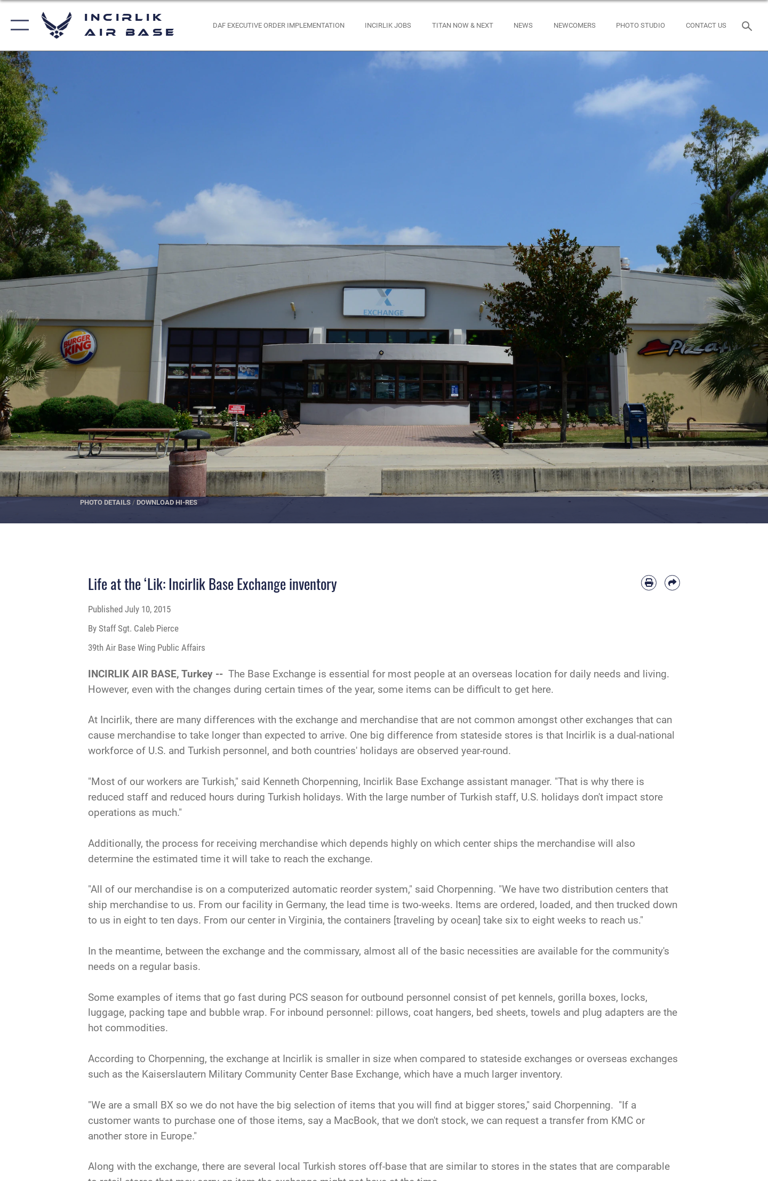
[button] (17, 25)
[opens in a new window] (462, 25)
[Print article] (649, 582)
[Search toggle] (748, 25)
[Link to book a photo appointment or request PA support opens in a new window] (641, 25)
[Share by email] (672, 582)
